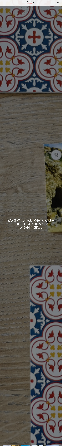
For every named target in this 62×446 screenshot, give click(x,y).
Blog (19, 5)
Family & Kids (31, 217)
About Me (32, 5)
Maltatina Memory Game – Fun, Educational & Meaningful (31, 224)
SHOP (43, 5)
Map (23, 5)
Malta (27, 5)
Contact (38, 5)
